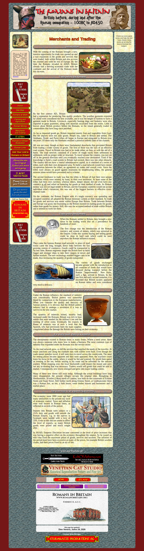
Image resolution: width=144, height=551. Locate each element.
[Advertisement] (48, 96)
